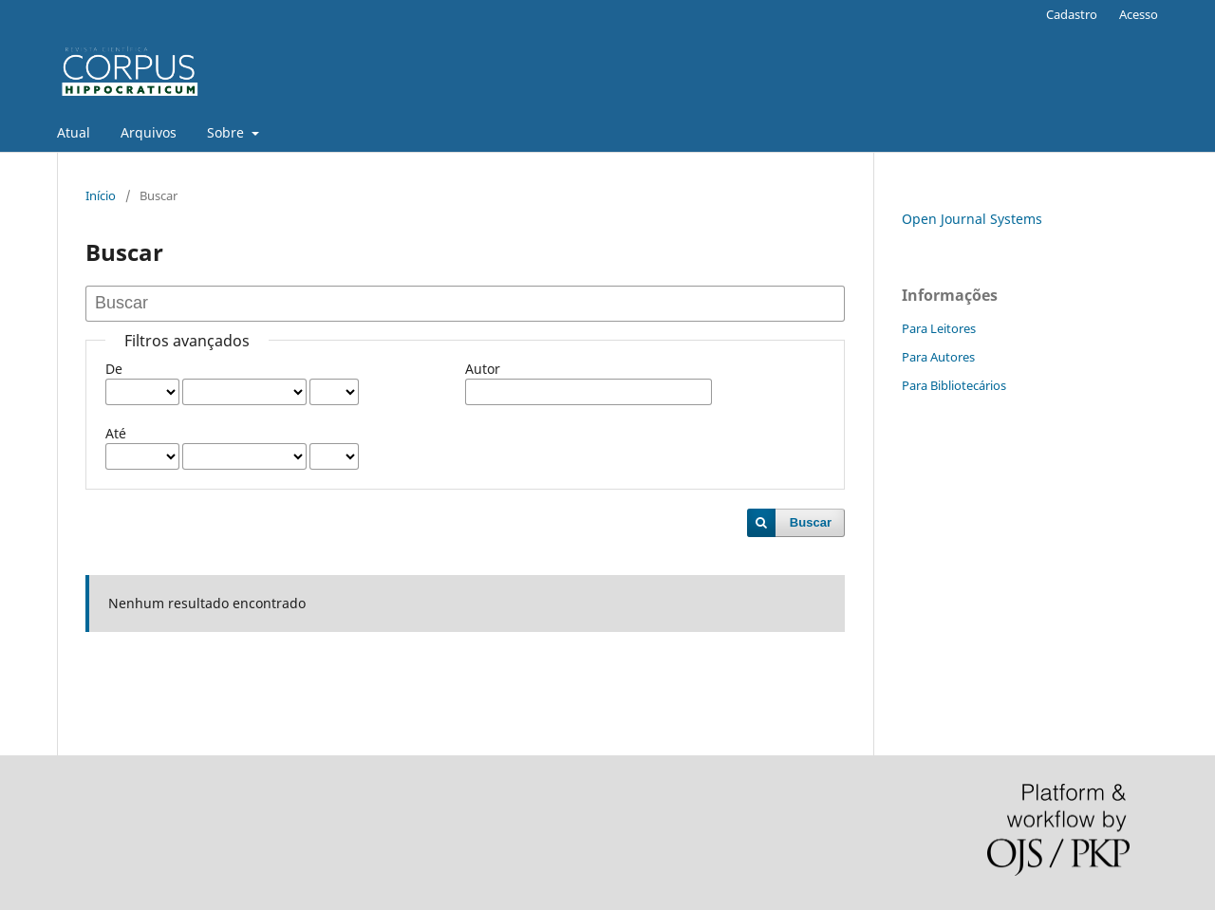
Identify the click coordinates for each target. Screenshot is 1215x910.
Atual (73, 132)
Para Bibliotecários (954, 385)
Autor (482, 369)
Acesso (1138, 14)
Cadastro (1071, 14)
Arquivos (149, 132)
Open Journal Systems (972, 219)
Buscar (811, 522)
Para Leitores (939, 328)
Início (100, 195)
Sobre (227, 132)
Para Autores (938, 356)
